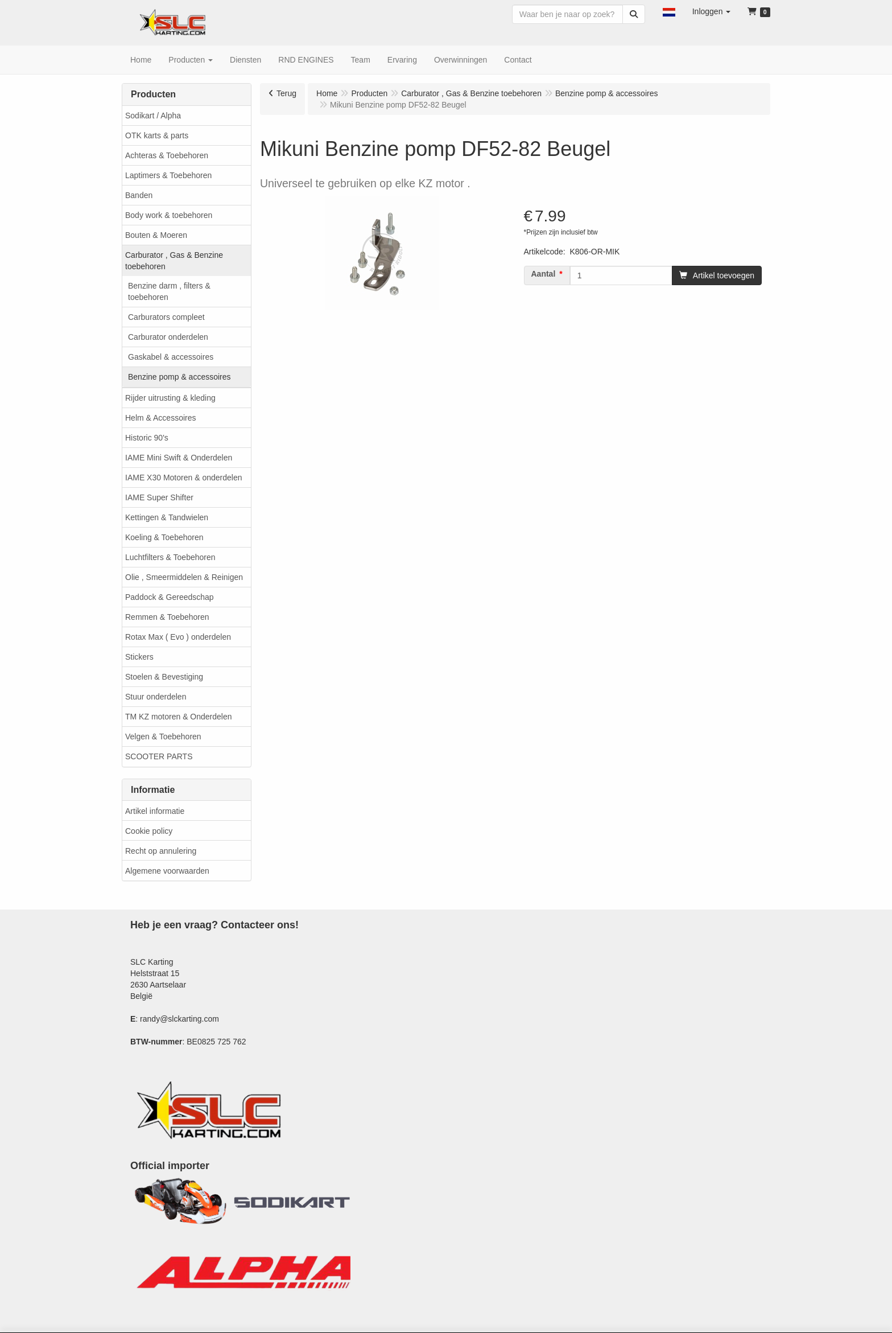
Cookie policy (148, 831)
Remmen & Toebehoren (167, 617)
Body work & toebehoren (168, 215)
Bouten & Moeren (156, 235)
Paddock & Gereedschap (169, 597)
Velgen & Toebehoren (163, 736)
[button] (669, 11)
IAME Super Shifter (159, 497)
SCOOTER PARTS (159, 756)
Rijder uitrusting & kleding (170, 397)
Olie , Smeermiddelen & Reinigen (184, 577)
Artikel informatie (154, 811)
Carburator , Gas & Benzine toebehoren (174, 260)
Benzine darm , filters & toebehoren (169, 291)
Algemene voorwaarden (167, 870)
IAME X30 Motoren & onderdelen (183, 477)
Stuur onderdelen (155, 696)
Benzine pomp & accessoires (179, 376)
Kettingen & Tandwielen (166, 517)
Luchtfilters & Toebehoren (170, 557)
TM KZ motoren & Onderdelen (178, 716)
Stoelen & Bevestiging (164, 676)
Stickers (139, 656)
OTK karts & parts (156, 135)
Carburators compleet (166, 317)
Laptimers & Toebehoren (168, 175)
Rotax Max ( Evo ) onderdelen (178, 636)
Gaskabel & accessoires (170, 356)
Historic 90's (146, 437)
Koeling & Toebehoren (164, 537)
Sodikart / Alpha (153, 115)
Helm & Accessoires (160, 417)
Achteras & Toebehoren (166, 155)
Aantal (543, 274)
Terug (286, 93)
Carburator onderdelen (168, 337)
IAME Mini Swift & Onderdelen (178, 457)
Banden (138, 195)
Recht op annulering (160, 850)
